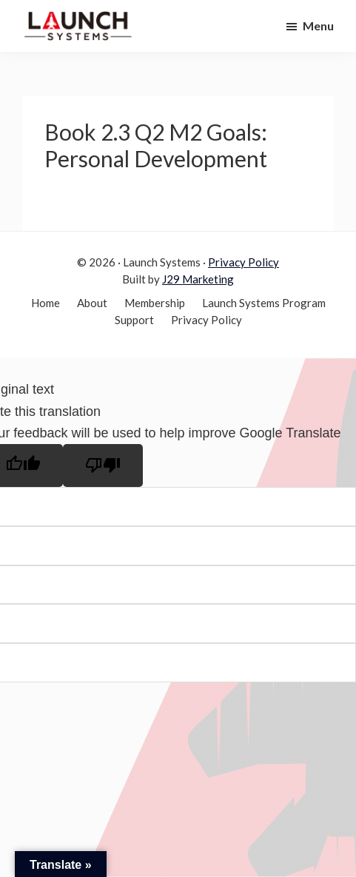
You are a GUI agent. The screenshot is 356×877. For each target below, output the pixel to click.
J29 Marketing (198, 279)
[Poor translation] (103, 465)
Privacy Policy (243, 262)
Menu (318, 26)
